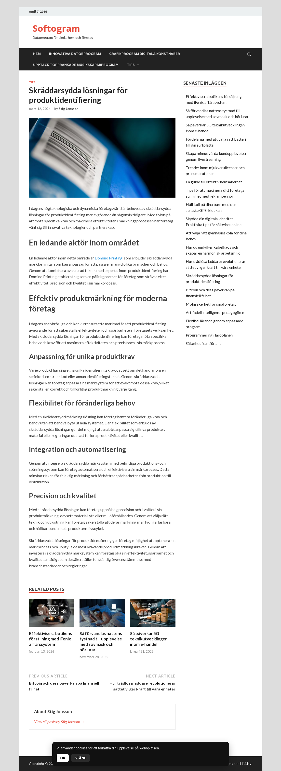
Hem (37, 54)
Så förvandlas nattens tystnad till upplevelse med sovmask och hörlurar (101, 641)
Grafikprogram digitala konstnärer (144, 54)
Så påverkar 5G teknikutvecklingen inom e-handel (149, 639)
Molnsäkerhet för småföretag (211, 304)
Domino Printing (108, 258)
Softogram (56, 28)
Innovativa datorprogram (75, 54)
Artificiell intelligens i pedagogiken (215, 312)
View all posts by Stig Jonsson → (59, 721)
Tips (131, 65)
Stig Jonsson (69, 109)
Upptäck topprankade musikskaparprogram (76, 65)
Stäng (80, 758)
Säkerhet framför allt (203, 343)
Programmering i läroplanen (209, 335)
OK (62, 758)
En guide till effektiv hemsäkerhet (214, 181)
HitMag (246, 763)
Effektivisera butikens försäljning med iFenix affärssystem (50, 639)
